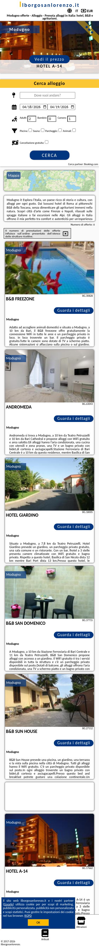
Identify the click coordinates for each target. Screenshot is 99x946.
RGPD (28, 916)
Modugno (13, 250)
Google (8, 904)
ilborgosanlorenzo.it (49, 5)
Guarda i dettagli (73, 310)
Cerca (49, 155)
